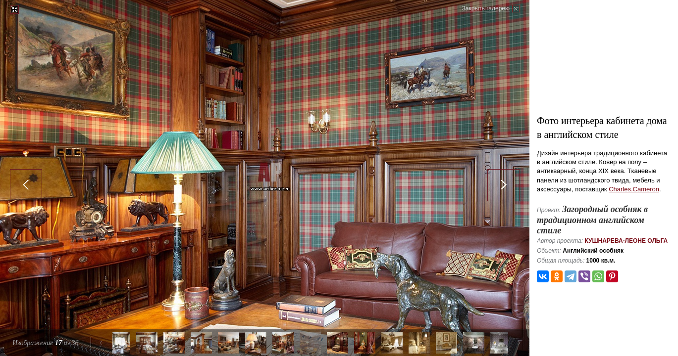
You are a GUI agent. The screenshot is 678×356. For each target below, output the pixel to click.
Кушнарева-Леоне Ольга (626, 240)
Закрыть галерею (486, 8)
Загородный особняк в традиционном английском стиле (592, 219)
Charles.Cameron (634, 189)
